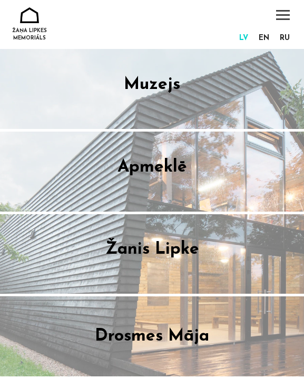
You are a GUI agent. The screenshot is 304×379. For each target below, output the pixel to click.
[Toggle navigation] (283, 15)
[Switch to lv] (243, 38)
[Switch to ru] (284, 38)
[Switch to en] (263, 38)
